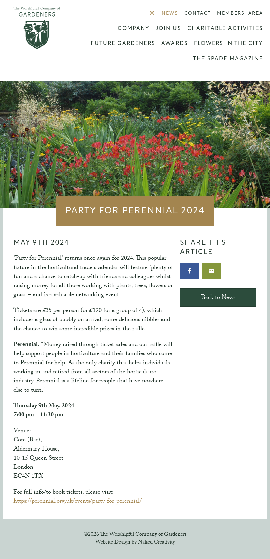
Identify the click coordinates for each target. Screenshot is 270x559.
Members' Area (240, 13)
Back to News (218, 298)
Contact (197, 13)
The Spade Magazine (228, 59)
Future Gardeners (123, 43)
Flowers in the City (228, 43)
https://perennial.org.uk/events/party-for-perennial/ (78, 502)
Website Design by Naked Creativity (135, 542)
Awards (174, 43)
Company (134, 28)
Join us (168, 28)
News (170, 13)
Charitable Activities (225, 28)
